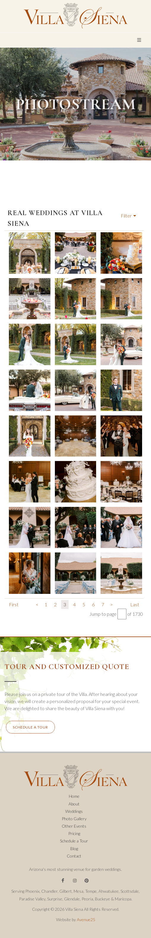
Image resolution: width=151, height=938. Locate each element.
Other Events (74, 826)
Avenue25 (86, 919)
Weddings (74, 811)
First (13, 604)
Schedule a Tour (74, 840)
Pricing (74, 833)
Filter (126, 215)
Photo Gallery (74, 818)
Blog (74, 848)
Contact (74, 855)
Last (134, 604)
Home (74, 796)
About (74, 803)
